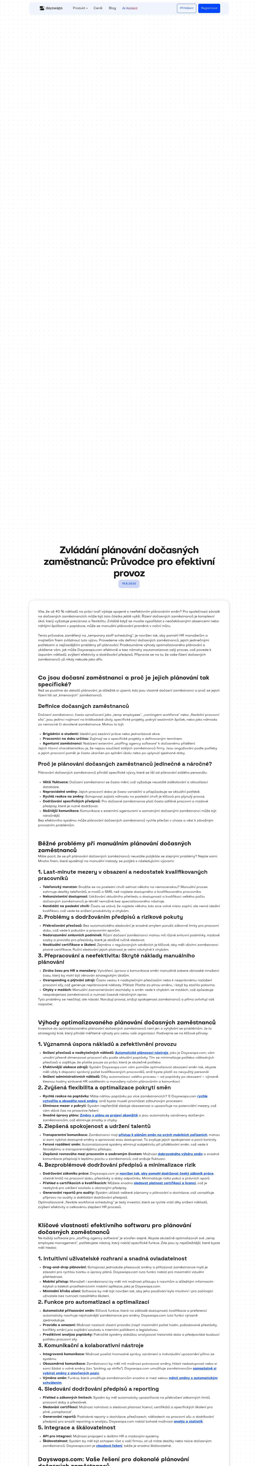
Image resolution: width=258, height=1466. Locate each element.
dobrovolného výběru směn (180, 1154)
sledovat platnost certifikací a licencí (165, 1183)
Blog (112, 8)
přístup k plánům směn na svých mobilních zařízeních (163, 1135)
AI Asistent (130, 8)
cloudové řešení (109, 1446)
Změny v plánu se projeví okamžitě (109, 1115)
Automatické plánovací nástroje (141, 1053)
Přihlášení (186, 8)
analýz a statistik (188, 1421)
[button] (80, 8)
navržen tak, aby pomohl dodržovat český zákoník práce (166, 1173)
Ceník (98, 8)
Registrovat (209, 8)
